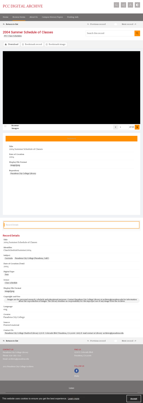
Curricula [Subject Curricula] (9, 258)
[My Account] (130, 5)
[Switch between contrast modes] (137, 5)
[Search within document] (137, 33)
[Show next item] (137, 127)
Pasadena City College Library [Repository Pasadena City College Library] (23, 173)
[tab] (71, 138)
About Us (33, 17)
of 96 (131, 127)
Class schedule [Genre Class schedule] (11, 283)
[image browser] (13, 127)
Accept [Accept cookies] (133, 399)
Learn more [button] (73, 398)
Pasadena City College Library (15, 352)
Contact (71, 388)
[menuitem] (71, 388)
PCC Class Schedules (13, 36)
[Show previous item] (115, 127)
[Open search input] (116, 5)
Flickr (76, 376)
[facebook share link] (76, 371)
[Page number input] (123, 127)
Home (5, 17)
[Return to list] (21, 24)
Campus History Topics (52, 17)
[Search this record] (110, 33)
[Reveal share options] (123, 5)
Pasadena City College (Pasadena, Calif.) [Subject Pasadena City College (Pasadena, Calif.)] (32, 258)
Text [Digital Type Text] (7, 274)
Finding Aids (72, 17)
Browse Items (19, 17)
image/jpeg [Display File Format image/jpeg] (15, 165)
